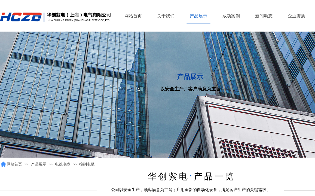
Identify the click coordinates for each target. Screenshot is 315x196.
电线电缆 (62, 164)
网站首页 (14, 164)
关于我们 (166, 16)
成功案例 (231, 16)
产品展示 (38, 164)
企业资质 (296, 16)
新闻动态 (264, 16)
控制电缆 (86, 164)
